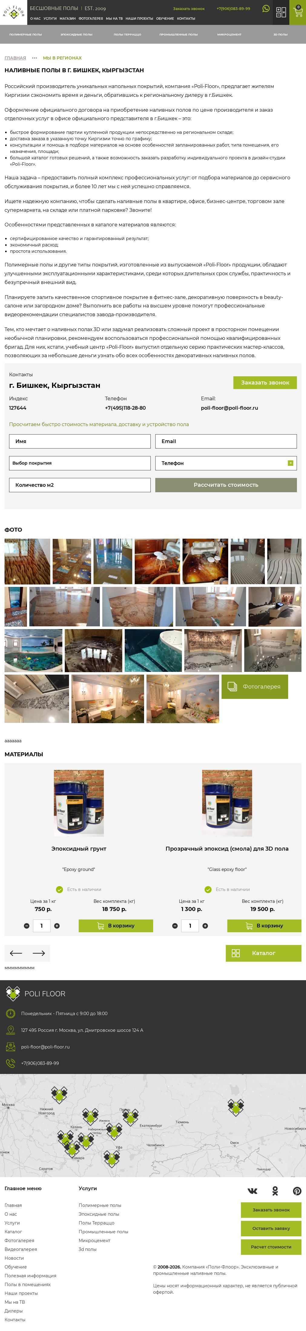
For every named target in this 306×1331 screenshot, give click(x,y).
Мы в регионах (62, 58)
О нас (35, 19)
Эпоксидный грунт (77, 848)
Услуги (50, 19)
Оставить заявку (271, 1228)
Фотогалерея (91, 19)
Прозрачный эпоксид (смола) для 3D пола (228, 852)
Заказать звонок (189, 9)
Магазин (68, 19)
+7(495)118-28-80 (125, 408)
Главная (15, 58)
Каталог (263, 953)
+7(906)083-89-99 (233, 9)
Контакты (186, 19)
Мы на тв (114, 19)
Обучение (165, 19)
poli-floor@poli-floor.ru (229, 408)
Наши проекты (139, 19)
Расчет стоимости (271, 1247)
